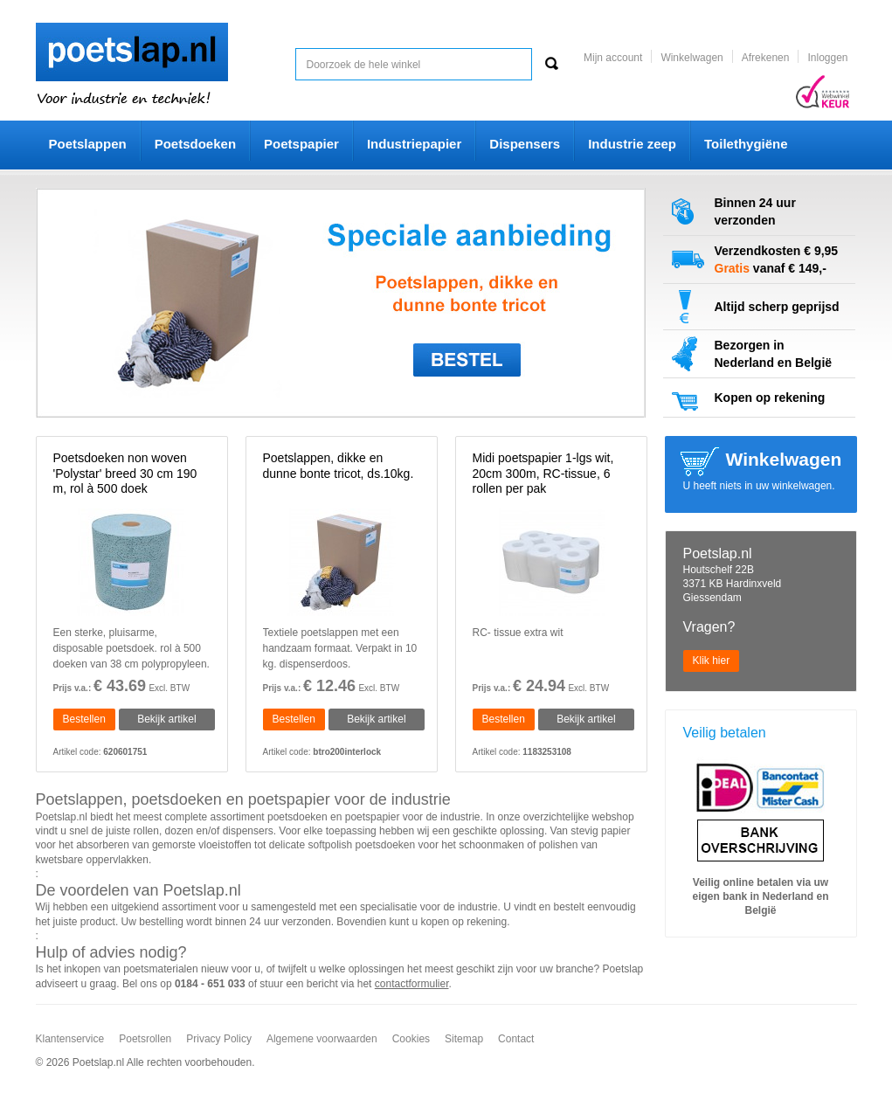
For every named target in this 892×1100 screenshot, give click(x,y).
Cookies (411, 1039)
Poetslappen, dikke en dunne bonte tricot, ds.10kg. (338, 466)
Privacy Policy (219, 1039)
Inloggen (827, 58)
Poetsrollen (145, 1039)
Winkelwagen (691, 58)
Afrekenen (766, 58)
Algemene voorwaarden (321, 1039)
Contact (516, 1039)
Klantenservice (70, 1039)
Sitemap (464, 1039)
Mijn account (613, 58)
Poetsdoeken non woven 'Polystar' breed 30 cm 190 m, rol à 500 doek (125, 473)
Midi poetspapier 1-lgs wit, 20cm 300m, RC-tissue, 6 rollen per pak (543, 473)
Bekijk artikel (166, 719)
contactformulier (412, 984)
